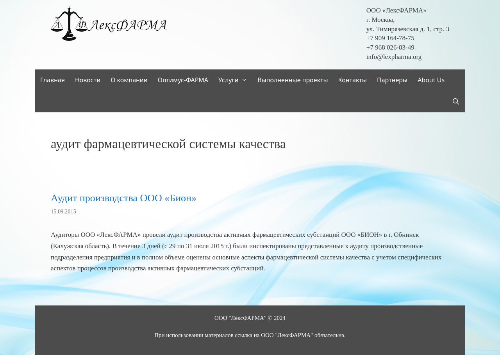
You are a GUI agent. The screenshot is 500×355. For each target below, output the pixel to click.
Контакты (352, 80)
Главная (52, 80)
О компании (129, 80)
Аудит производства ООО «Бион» (123, 198)
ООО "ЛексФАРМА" (240, 318)
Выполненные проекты (292, 80)
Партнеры (392, 80)
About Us (431, 80)
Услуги (235, 80)
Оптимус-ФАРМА (183, 80)
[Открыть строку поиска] (455, 101)
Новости (87, 80)
